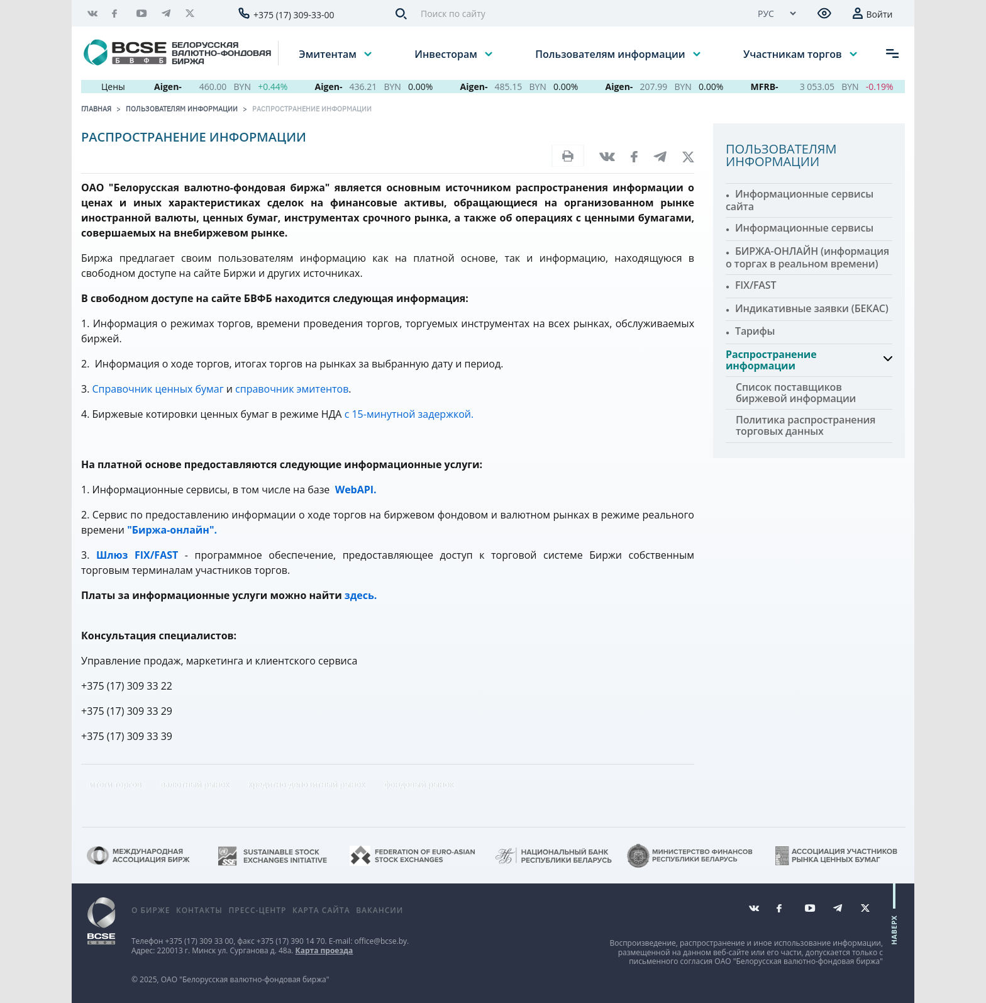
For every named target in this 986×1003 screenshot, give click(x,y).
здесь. (361, 595)
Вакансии (379, 910)
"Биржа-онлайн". (172, 530)
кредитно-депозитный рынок (306, 784)
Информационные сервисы (804, 228)
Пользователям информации (611, 53)
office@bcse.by (380, 941)
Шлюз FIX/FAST (137, 555)
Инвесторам (447, 53)
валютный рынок (194, 784)
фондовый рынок (418, 784)
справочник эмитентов (291, 389)
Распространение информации (312, 108)
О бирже (150, 910)
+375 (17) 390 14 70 (291, 941)
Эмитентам (329, 53)
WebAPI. (355, 489)
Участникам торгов (794, 53)
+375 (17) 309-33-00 (294, 15)
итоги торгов (115, 784)
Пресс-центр (257, 910)
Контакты (199, 910)
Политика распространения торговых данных (805, 425)
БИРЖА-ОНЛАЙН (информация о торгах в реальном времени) (807, 257)
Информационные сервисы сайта (799, 200)
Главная (96, 108)
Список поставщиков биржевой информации (796, 392)
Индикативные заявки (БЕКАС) (812, 308)
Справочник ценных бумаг (158, 389)
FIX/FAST (755, 285)
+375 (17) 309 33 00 (199, 941)
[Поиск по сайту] (578, 14)
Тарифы (755, 331)
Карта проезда (324, 950)
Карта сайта (321, 910)
